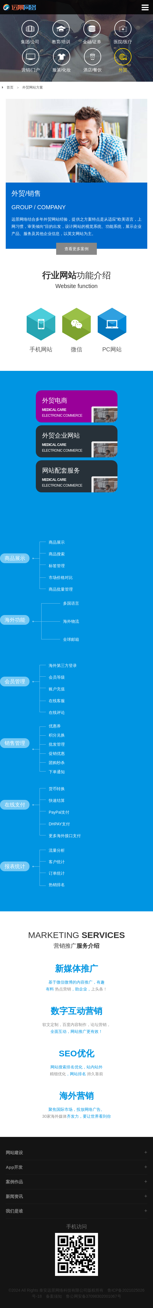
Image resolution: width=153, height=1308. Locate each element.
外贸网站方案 (32, 87)
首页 (10, 87)
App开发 (14, 1167)
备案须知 (54, 1296)
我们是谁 (14, 1211)
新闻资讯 (14, 1196)
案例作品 (14, 1181)
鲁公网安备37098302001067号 (93, 1296)
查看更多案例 (76, 248)
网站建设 (14, 1152)
